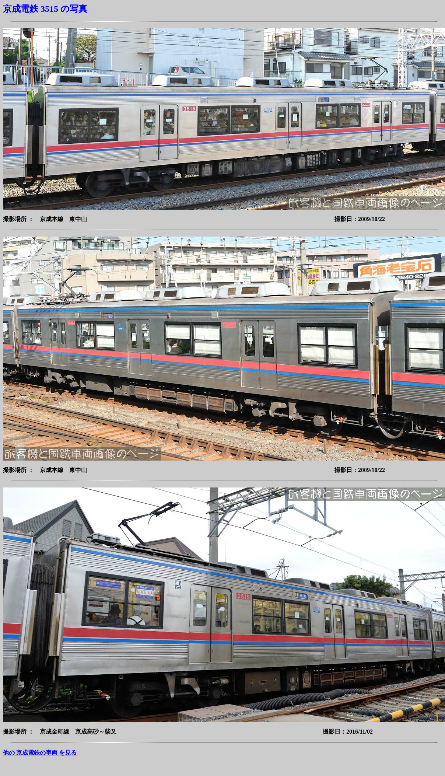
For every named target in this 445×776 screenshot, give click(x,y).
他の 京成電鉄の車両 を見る (40, 752)
